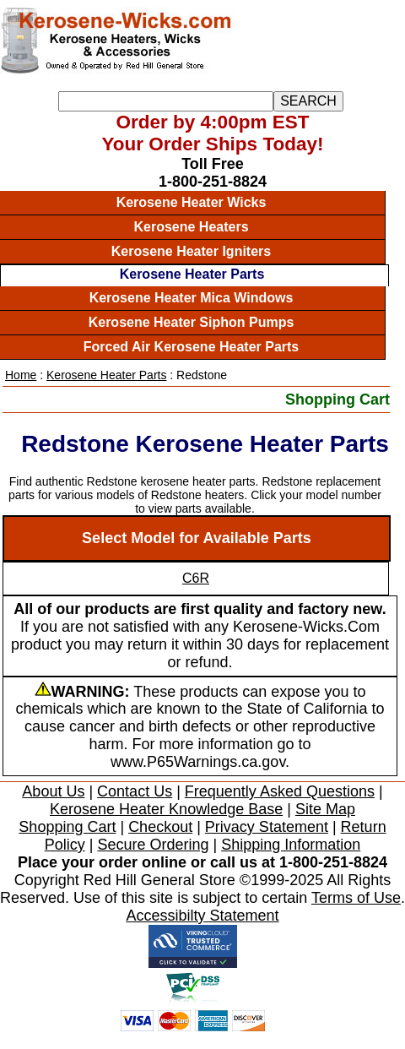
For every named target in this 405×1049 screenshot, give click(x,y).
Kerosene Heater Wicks (191, 202)
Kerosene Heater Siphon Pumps (191, 322)
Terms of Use (356, 897)
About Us (53, 791)
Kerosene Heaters (190, 227)
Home (20, 375)
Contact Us (134, 791)
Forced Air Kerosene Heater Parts (192, 347)
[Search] (165, 101)
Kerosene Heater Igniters (191, 251)
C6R (195, 578)
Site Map (325, 809)
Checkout (160, 826)
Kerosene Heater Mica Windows (191, 298)
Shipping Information (290, 844)
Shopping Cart (337, 399)
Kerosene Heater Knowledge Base (166, 809)
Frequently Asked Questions (280, 791)
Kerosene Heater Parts (192, 274)
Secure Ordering (152, 844)
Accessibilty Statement (202, 915)
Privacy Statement (266, 826)
